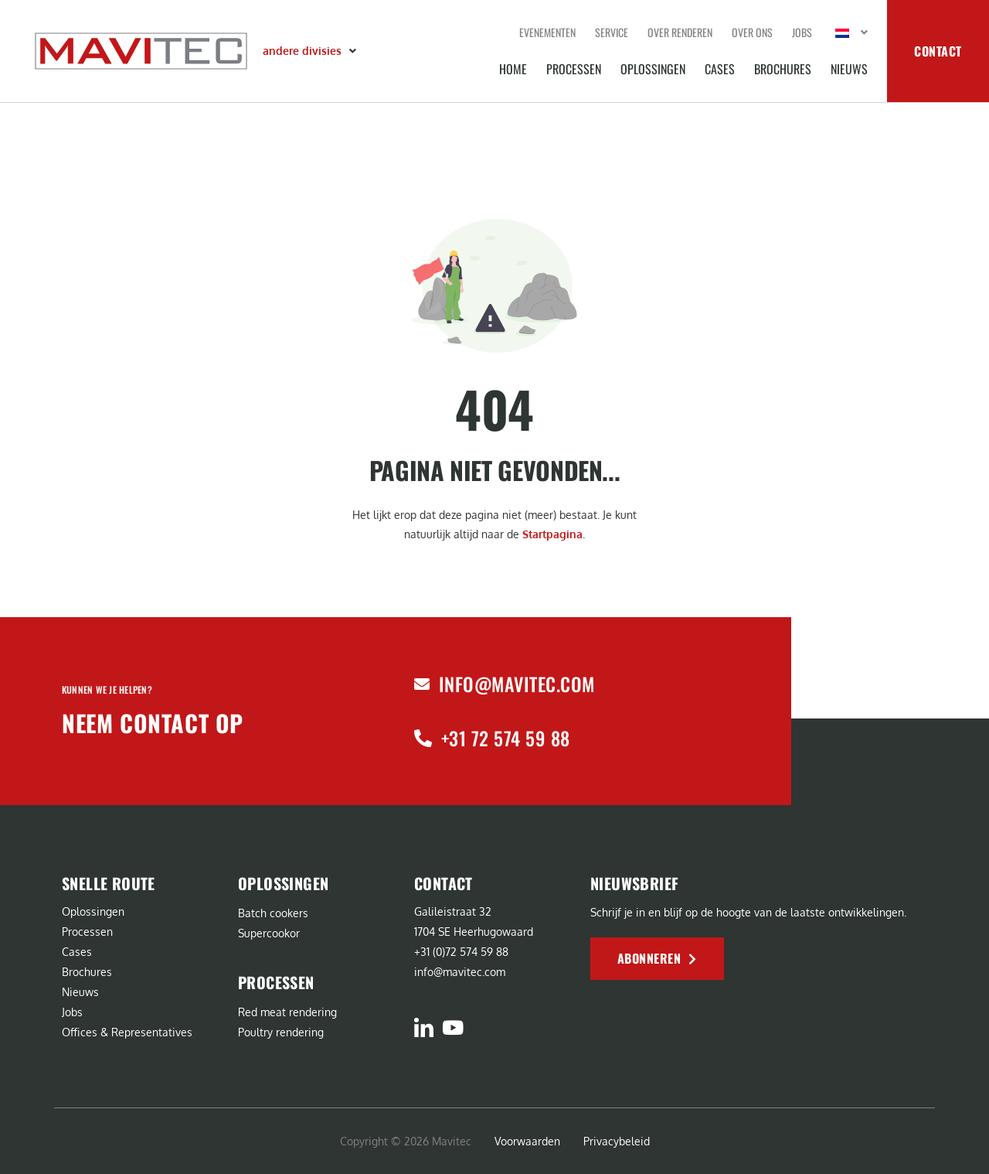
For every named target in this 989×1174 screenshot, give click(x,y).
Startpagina (552, 534)
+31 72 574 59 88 (505, 738)
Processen (573, 69)
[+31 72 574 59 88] (423, 738)
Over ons (752, 32)
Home (513, 69)
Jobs (802, 32)
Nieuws (849, 69)
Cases (720, 69)
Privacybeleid (616, 1141)
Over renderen (679, 32)
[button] (311, 51)
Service (611, 32)
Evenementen (547, 32)
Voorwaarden (527, 1141)
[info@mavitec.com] (422, 684)
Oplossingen (652, 69)
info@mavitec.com (517, 684)
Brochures (782, 69)
